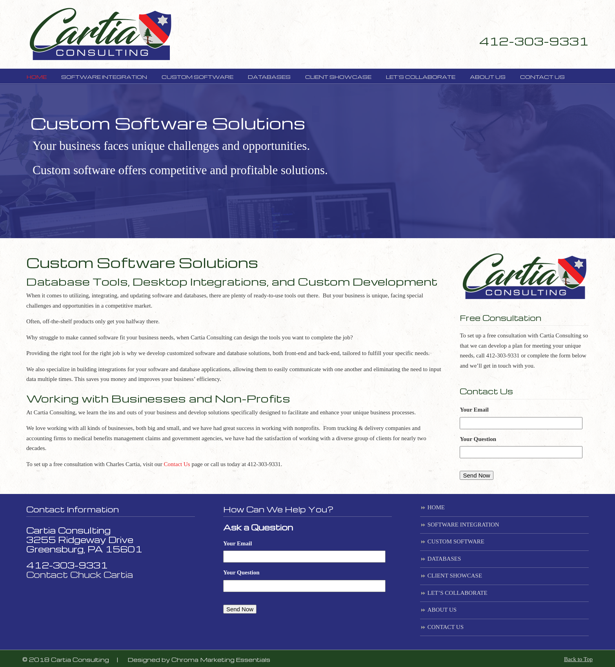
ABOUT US (442, 610)
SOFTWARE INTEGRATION (463, 524)
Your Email (474, 409)
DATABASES (444, 559)
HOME (436, 507)
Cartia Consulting (100, 33)
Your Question (478, 439)
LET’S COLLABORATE (458, 593)
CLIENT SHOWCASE (455, 575)
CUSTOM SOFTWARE (456, 541)
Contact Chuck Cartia (79, 574)
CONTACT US (446, 627)
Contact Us (177, 464)
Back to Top (578, 659)
